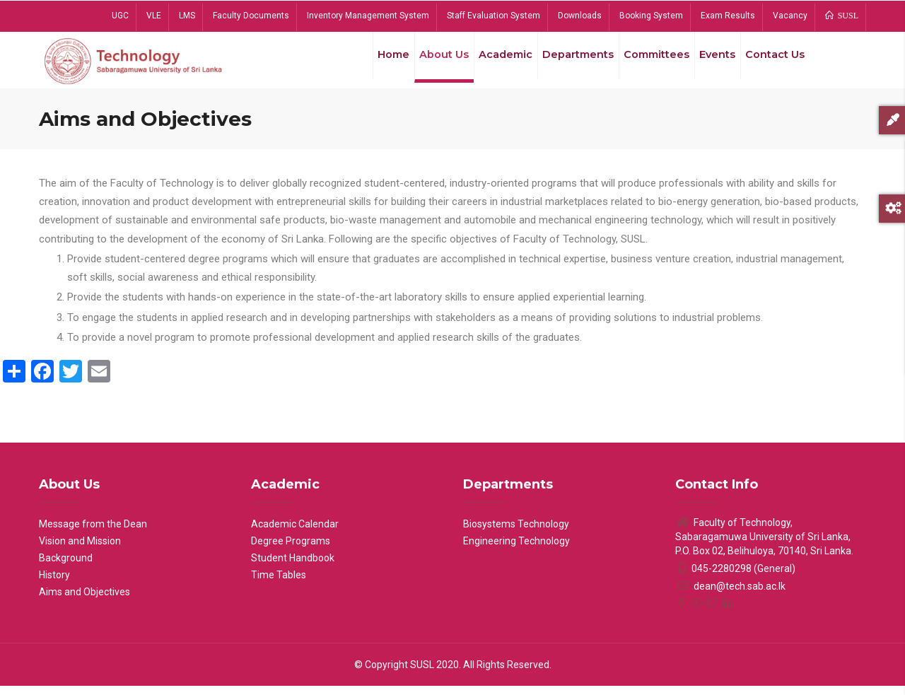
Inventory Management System (368, 16)
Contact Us (773, 63)
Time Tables (278, 584)
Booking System (651, 16)
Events (711, 63)
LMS (187, 16)
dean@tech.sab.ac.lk (730, 595)
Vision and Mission (80, 550)
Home (370, 63)
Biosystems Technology (516, 533)
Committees (647, 63)
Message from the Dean (93, 533)
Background (66, 567)
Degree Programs (290, 550)
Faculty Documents (251, 16)
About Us (425, 63)
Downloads (580, 16)
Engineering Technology (516, 550)
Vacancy (790, 16)
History (54, 584)
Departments (565, 63)
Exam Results (728, 16)
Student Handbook (292, 567)
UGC (120, 16)
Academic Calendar (295, 533)
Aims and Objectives (84, 601)
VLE (153, 16)
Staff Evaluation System (493, 16)
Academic (490, 63)
